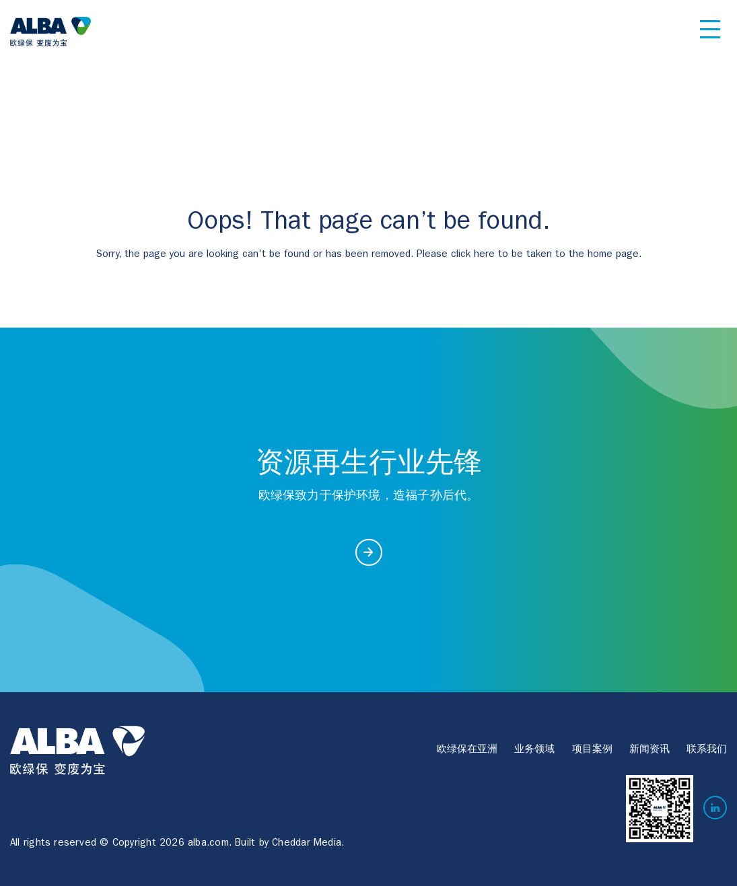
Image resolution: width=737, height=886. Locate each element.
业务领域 (534, 750)
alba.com (208, 844)
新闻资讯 (649, 750)
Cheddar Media (306, 844)
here (484, 255)
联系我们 (707, 750)
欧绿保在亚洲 (467, 750)
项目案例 (592, 750)
